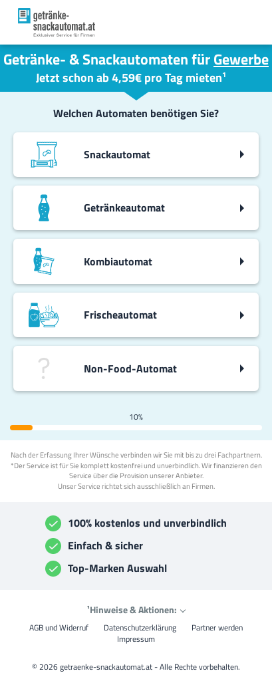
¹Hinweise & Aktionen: (132, 610)
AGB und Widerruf (58, 627)
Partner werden (217, 627)
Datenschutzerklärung (140, 627)
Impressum (136, 638)
